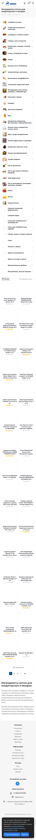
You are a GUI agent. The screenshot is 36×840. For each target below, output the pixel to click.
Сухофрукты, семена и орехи (18, 35)
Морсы (10, 190)
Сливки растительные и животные (16, 28)
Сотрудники (18, 734)
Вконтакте (17, 784)
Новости (18, 731)
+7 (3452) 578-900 (19, 793)
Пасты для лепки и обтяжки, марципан (18, 172)
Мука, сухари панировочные (18, 134)
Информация (18, 747)
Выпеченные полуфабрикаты (18, 78)
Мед (9, 116)
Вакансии (18, 736)
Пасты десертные (14, 165)
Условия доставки (18, 755)
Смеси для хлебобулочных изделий (17, 228)
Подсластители (13, 203)
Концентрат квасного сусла (17, 147)
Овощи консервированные (17, 153)
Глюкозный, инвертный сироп (18, 84)
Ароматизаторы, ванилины (17, 72)
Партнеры (18, 742)
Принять (24, 834)
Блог (18, 766)
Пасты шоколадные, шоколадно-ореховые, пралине (19, 184)
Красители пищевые (15, 109)
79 (25, 673)
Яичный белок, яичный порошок (19, 271)
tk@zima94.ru (19, 797)
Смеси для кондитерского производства (17, 221)
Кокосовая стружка (15, 97)
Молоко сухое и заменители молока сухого (18, 128)
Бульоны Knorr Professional (17, 66)
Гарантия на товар (18, 758)
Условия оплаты (18, 753)
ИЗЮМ (10, 59)
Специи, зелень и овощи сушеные (20, 234)
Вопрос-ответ (18, 769)
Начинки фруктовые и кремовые (19, 141)
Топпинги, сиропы (14, 247)
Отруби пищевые (14, 159)
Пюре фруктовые (14, 178)
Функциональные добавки (17, 265)
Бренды (18, 772)
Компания (18, 725)
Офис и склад (18, 739)
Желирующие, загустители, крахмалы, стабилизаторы (17, 91)
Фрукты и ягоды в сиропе (17, 259)
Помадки (11, 103)
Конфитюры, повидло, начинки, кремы (19, 47)
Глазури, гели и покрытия (17, 41)
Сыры (10, 240)
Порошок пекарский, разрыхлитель (15, 209)
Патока (10, 197)
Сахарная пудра (13, 215)
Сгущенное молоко (14, 22)
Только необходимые (12, 834)
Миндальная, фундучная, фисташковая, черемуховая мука (19, 122)
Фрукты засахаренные (16, 253)
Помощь (18, 750)
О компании (18, 728)
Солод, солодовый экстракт (18, 53)
